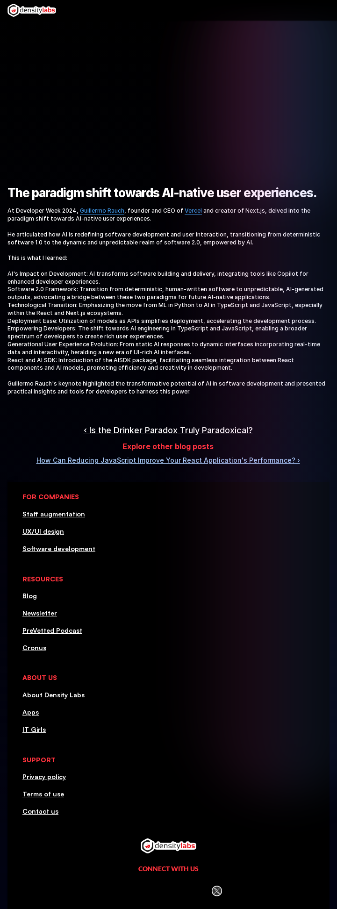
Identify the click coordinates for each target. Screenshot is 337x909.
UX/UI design (43, 531)
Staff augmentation (53, 514)
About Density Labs (53, 695)
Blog (29, 596)
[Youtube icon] (193, 891)
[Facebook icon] (169, 891)
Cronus (34, 647)
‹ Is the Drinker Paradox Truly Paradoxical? (168, 430)
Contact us (40, 811)
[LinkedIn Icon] (121, 891)
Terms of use (43, 794)
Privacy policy (44, 776)
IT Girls (34, 729)
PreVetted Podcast (52, 630)
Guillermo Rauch (102, 210)
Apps (30, 712)
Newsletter (39, 613)
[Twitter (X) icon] (216, 891)
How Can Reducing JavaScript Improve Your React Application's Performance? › (168, 460)
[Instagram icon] (145, 891)
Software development (58, 548)
